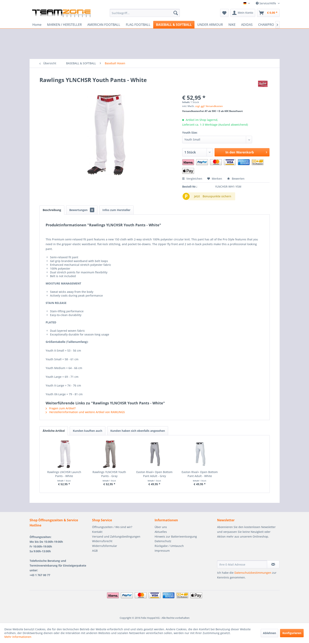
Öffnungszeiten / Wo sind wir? (112, 527)
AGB (95, 550)
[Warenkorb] (268, 13)
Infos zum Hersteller (116, 210)
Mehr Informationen (17, 637)
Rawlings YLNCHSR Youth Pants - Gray (109, 474)
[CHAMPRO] (266, 24)
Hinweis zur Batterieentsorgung (176, 536)
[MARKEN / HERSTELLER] (64, 24)
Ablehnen (269, 633)
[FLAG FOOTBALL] (138, 24)
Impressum (162, 550)
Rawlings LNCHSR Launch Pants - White (64, 474)
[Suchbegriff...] (145, 13)
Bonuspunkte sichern (217, 196)
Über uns (161, 527)
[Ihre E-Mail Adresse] (242, 564)
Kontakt (97, 532)
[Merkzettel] (224, 13)
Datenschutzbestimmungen (252, 573)
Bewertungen (81, 210)
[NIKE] (232, 24)
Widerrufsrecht (102, 541)
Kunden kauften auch (87, 431)
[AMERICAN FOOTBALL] (104, 24)
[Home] (37, 24)
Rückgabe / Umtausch (169, 546)
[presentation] (247, 550)
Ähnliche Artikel (54, 431)
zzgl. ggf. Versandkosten (209, 106)
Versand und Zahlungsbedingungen (116, 536)
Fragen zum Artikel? (61, 408)
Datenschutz (163, 541)
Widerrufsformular (104, 546)
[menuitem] (145, 13)
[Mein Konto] (242, 13)
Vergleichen (192, 178)
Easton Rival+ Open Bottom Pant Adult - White (200, 474)
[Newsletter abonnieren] (273, 564)
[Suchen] (175, 13)
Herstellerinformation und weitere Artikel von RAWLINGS (85, 412)
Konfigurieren (291, 633)
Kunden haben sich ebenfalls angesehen (137, 431)
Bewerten (236, 178)
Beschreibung (52, 210)
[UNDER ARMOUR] (210, 24)
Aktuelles (161, 532)
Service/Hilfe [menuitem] (266, 3)
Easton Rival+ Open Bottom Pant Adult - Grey (154, 474)
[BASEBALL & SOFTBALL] (173, 24)
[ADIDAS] (246, 24)
